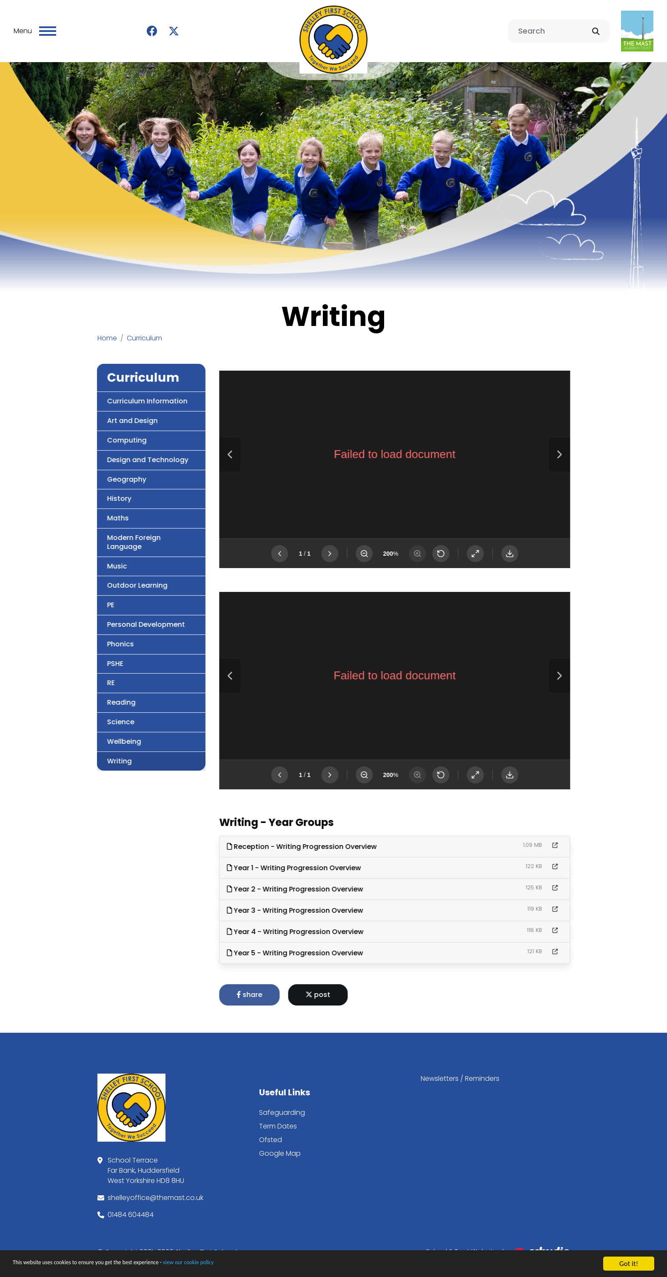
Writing (78, 753)
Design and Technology (106, 452)
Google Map (280, 1146)
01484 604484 (131, 1207)
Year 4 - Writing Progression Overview (336, 924)
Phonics (79, 636)
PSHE (74, 656)
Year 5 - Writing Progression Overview (336, 945)
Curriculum (144, 330)
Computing (85, 432)
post (359, 987)
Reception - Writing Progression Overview (343, 839)
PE (69, 597)
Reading (80, 695)
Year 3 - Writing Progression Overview (336, 903)
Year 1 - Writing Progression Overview (335, 860)
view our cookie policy (238, 1264)
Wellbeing (83, 734)
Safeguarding (282, 1105)
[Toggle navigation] (48, 27)
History (78, 491)
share (290, 987)
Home (107, 330)
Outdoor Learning (96, 578)
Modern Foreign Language (93, 534)
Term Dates (278, 1118)
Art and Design (91, 413)
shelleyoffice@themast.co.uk (155, 1190)
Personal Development (105, 617)
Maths (77, 510)
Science (79, 714)
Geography (85, 472)
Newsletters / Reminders (460, 1071)
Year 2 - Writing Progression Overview (336, 881)
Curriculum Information (106, 393)
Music (76, 558)
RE (70, 675)
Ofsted (270, 1132)
